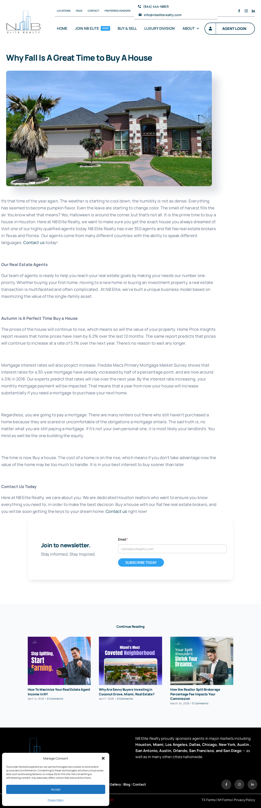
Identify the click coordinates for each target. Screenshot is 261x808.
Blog (126, 784)
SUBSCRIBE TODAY (141, 562)
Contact (139, 784)
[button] (103, 758)
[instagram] (246, 10)
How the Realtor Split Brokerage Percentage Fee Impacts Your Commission (195, 694)
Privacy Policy (55, 800)
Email (123, 539)
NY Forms (225, 800)
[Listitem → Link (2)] (239, 781)
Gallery (115, 784)
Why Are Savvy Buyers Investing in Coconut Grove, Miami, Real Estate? (126, 691)
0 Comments (55, 698)
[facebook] (239, 10)
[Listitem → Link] (226, 781)
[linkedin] (253, 10)
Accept (55, 789)
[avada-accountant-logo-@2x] (23, 8)
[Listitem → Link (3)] (252, 781)
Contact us (34, 242)
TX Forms (208, 800)
